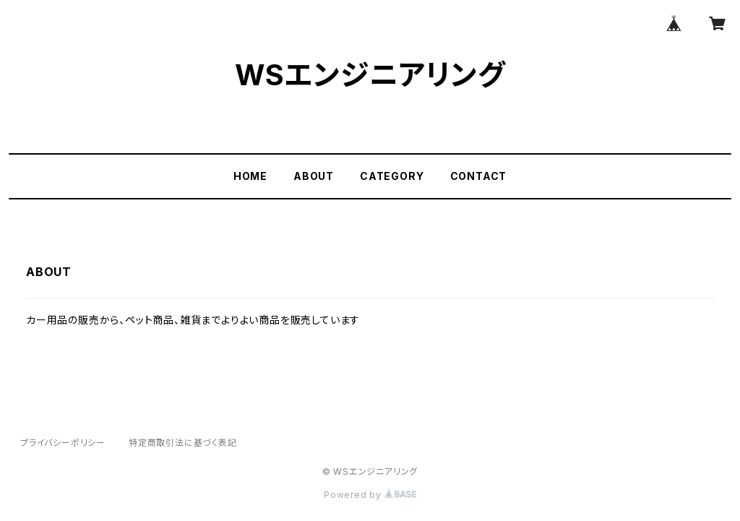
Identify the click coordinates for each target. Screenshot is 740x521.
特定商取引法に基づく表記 (183, 442)
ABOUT (313, 176)
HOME (250, 176)
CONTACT (478, 176)
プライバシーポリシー (63, 442)
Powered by (370, 494)
